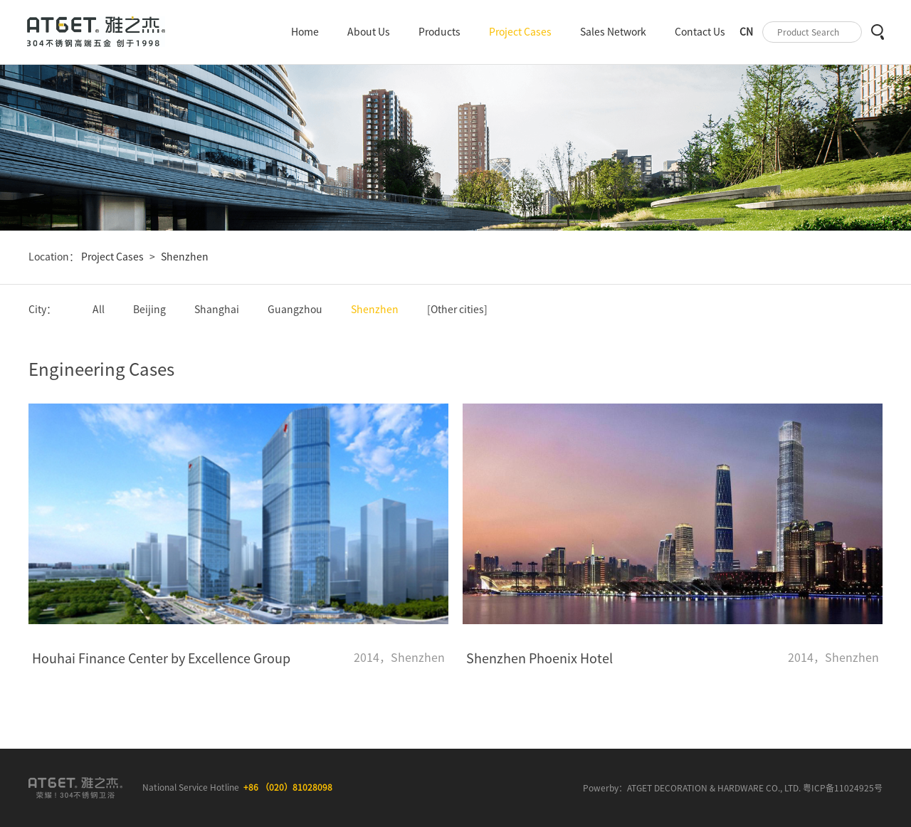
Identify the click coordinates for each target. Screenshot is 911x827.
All (99, 310)
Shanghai (216, 310)
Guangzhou (295, 310)
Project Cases (520, 32)
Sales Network (613, 32)
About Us (368, 32)
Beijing (149, 310)
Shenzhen (185, 257)
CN (746, 32)
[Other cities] (457, 310)
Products (439, 32)
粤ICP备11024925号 (843, 788)
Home (305, 32)
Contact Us (700, 32)
